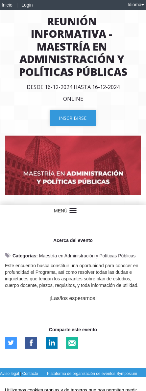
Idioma (136, 4)
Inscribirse (72, 118)
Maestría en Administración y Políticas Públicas (87, 255)
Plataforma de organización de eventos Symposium (92, 373)
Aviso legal (10, 373)
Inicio (7, 5)
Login (27, 5)
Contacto (30, 373)
